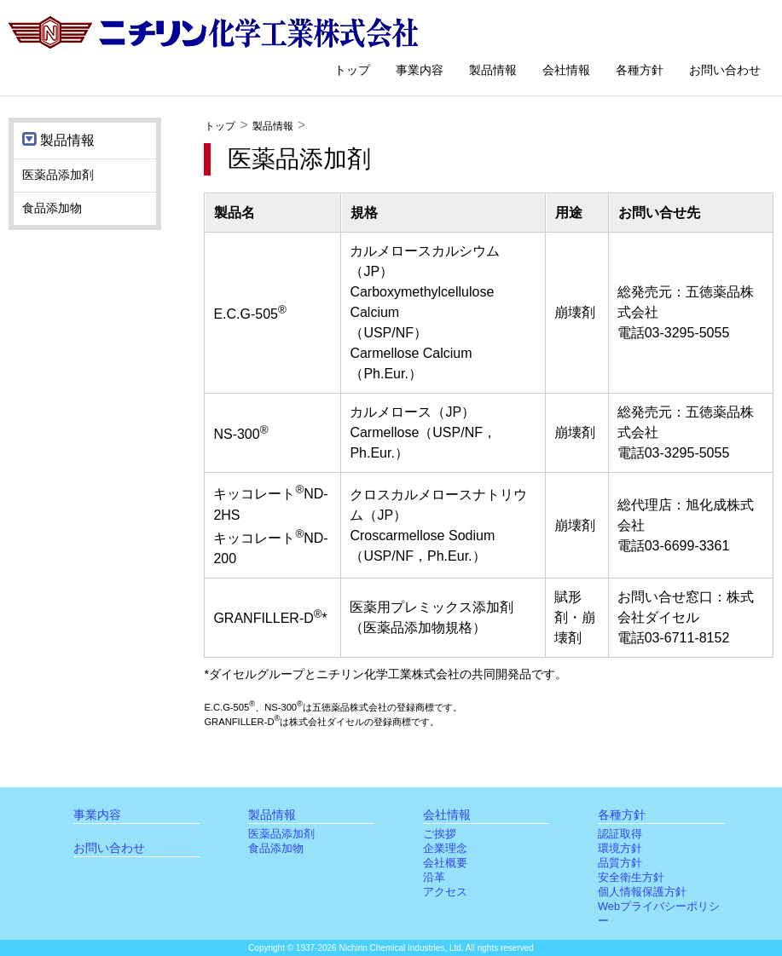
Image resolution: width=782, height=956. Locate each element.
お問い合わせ (725, 70)
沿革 (434, 877)
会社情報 (566, 70)
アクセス (445, 891)
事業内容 (419, 70)
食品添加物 (52, 208)
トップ (352, 70)
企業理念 (445, 848)
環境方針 (620, 848)
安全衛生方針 (631, 877)
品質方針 (620, 862)
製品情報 (493, 70)
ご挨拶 (439, 833)
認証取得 (620, 833)
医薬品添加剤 (58, 174)
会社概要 (445, 862)
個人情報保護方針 (642, 891)
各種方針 (639, 70)
